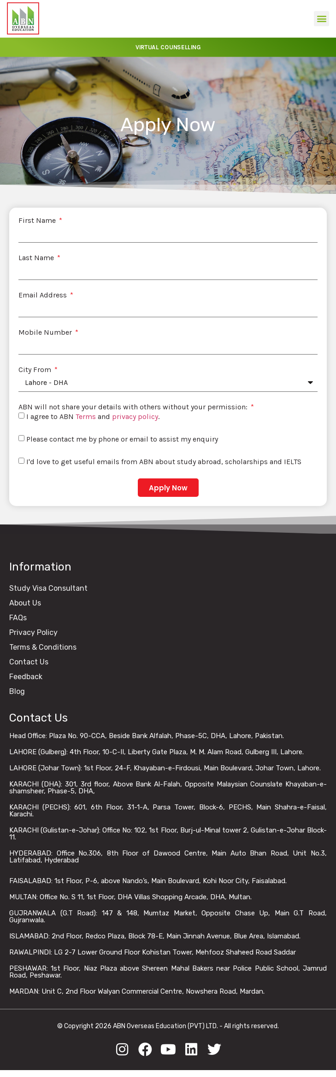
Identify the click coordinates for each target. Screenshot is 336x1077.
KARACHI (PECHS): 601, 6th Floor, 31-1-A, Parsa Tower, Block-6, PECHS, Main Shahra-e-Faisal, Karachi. (168, 810)
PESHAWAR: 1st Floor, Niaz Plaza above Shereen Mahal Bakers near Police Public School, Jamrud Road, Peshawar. (168, 971)
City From (35, 369)
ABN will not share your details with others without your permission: (133, 407)
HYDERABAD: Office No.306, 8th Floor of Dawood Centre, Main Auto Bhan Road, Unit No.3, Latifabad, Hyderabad (168, 856)
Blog (17, 691)
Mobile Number (46, 332)
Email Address (43, 295)
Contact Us (28, 662)
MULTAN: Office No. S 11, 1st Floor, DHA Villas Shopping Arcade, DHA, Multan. (130, 897)
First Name (38, 220)
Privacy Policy (33, 632)
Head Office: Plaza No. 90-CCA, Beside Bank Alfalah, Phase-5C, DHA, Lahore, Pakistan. (146, 736)
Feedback (25, 676)
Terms (86, 416)
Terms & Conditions (43, 647)
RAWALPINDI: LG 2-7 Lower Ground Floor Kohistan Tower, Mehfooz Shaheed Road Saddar (152, 952)
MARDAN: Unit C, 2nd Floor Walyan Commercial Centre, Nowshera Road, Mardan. (137, 991)
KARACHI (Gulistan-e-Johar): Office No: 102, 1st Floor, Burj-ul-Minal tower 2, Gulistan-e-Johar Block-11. (168, 833)
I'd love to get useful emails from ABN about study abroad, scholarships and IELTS (163, 461)
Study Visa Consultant (48, 588)
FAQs (18, 617)
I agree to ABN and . (92, 416)
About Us (25, 603)
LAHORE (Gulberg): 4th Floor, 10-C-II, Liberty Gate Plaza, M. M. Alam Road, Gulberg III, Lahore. (156, 752)
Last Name (37, 258)
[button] (321, 18)
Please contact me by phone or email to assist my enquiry (122, 439)
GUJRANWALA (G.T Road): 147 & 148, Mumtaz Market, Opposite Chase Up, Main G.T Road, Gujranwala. (168, 916)
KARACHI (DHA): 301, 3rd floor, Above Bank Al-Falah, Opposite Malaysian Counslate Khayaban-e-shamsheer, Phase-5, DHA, (168, 787)
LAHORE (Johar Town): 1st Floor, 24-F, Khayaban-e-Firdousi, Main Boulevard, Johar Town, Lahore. (165, 768)
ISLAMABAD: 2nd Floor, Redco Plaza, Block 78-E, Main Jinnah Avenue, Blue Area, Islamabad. (155, 936)
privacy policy (135, 416)
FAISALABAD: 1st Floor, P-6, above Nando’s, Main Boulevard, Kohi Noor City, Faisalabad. (148, 881)
